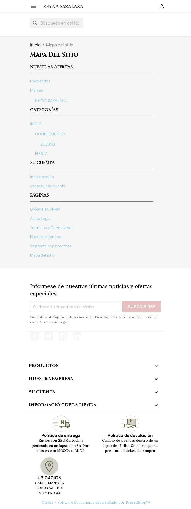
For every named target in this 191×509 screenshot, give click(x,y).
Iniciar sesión (42, 176)
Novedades (40, 81)
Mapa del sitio (42, 255)
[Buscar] (56, 23)
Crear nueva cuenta (47, 186)
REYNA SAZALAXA (51, 100)
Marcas (36, 90)
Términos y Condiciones (51, 227)
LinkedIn (77, 336)
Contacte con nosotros (51, 246)
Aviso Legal (40, 218)
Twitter (49, 336)
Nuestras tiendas (45, 237)
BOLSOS (47, 144)
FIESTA (41, 153)
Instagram (63, 336)
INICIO (35, 123)
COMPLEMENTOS (50, 134)
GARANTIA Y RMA (45, 209)
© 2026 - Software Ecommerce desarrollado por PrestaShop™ (95, 502)
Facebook (35, 336)
